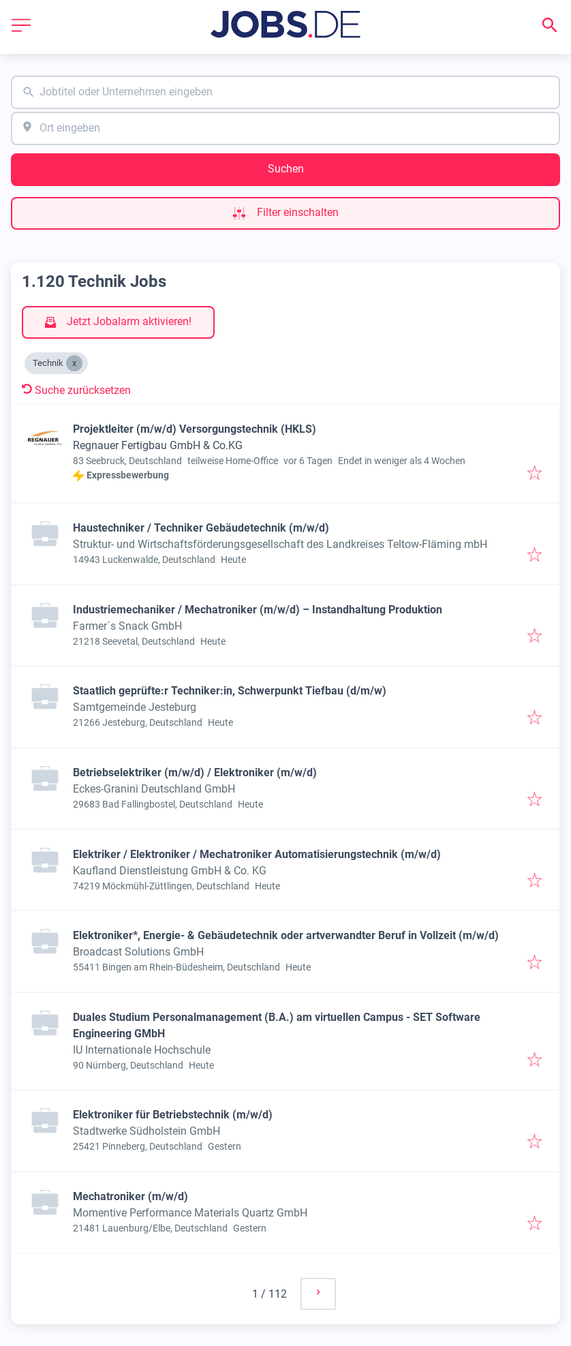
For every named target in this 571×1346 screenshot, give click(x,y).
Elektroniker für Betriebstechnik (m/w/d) (173, 1114)
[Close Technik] (74, 363)
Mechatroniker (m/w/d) (130, 1196)
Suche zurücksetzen (76, 390)
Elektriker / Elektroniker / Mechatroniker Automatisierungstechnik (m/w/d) (257, 854)
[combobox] (285, 92)
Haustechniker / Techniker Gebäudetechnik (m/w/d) (201, 527)
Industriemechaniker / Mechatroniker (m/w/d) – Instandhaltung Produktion (257, 609)
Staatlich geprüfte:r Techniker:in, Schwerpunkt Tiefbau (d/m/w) (229, 690)
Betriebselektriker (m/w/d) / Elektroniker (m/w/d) (195, 772)
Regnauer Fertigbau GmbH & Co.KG (158, 445)
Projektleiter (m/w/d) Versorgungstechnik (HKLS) (194, 429)
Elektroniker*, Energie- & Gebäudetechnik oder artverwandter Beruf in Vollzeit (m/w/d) (286, 935)
